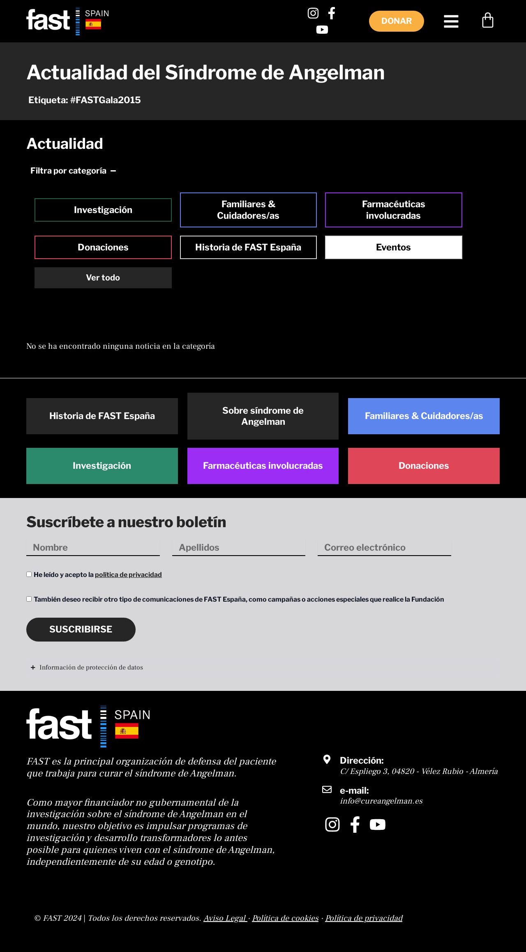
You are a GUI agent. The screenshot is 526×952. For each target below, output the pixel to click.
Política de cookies (285, 918)
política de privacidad (128, 575)
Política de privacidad (363, 918)
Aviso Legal (224, 918)
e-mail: (354, 790)
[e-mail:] (327, 789)
